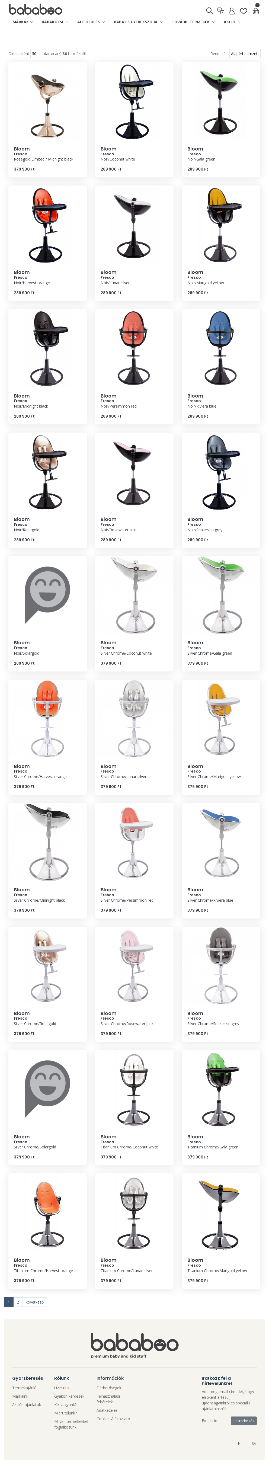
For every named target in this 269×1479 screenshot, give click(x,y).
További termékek (193, 21)
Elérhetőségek (109, 1398)
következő (35, 1312)
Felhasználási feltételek (108, 1409)
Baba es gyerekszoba (138, 21)
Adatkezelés (107, 1421)
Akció (232, 21)
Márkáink (20, 1407)
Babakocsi (55, 21)
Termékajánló (24, 1398)
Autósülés (91, 21)
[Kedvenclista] (244, 8)
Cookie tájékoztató (113, 1429)
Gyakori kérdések (69, 1407)
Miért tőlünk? (65, 1423)
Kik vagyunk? (65, 1415)
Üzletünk (61, 1398)
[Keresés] (210, 9)
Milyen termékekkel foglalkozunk (71, 1435)
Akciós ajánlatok (26, 1415)
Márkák (22, 21)
